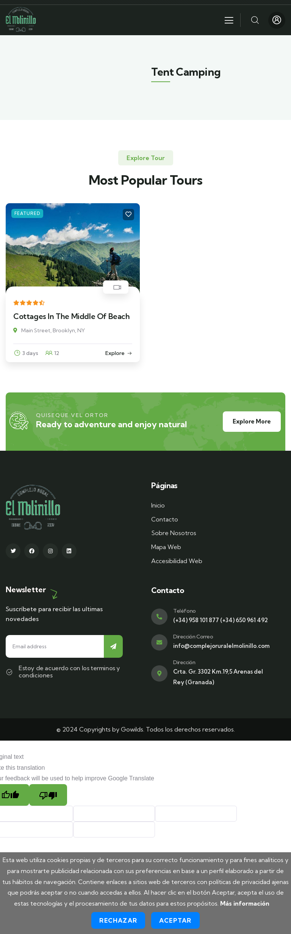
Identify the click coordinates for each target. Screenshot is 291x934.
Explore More (252, 421)
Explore (115, 353)
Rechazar (118, 920)
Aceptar (175, 920)
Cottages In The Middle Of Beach (71, 316)
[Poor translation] (48, 794)
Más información (244, 903)
